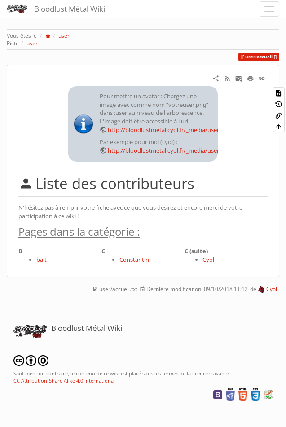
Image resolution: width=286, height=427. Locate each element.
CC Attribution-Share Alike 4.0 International (64, 380)
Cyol (208, 259)
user (64, 36)
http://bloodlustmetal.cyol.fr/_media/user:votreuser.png (183, 130)
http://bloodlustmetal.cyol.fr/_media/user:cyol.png (175, 150)
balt (41, 259)
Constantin (134, 259)
